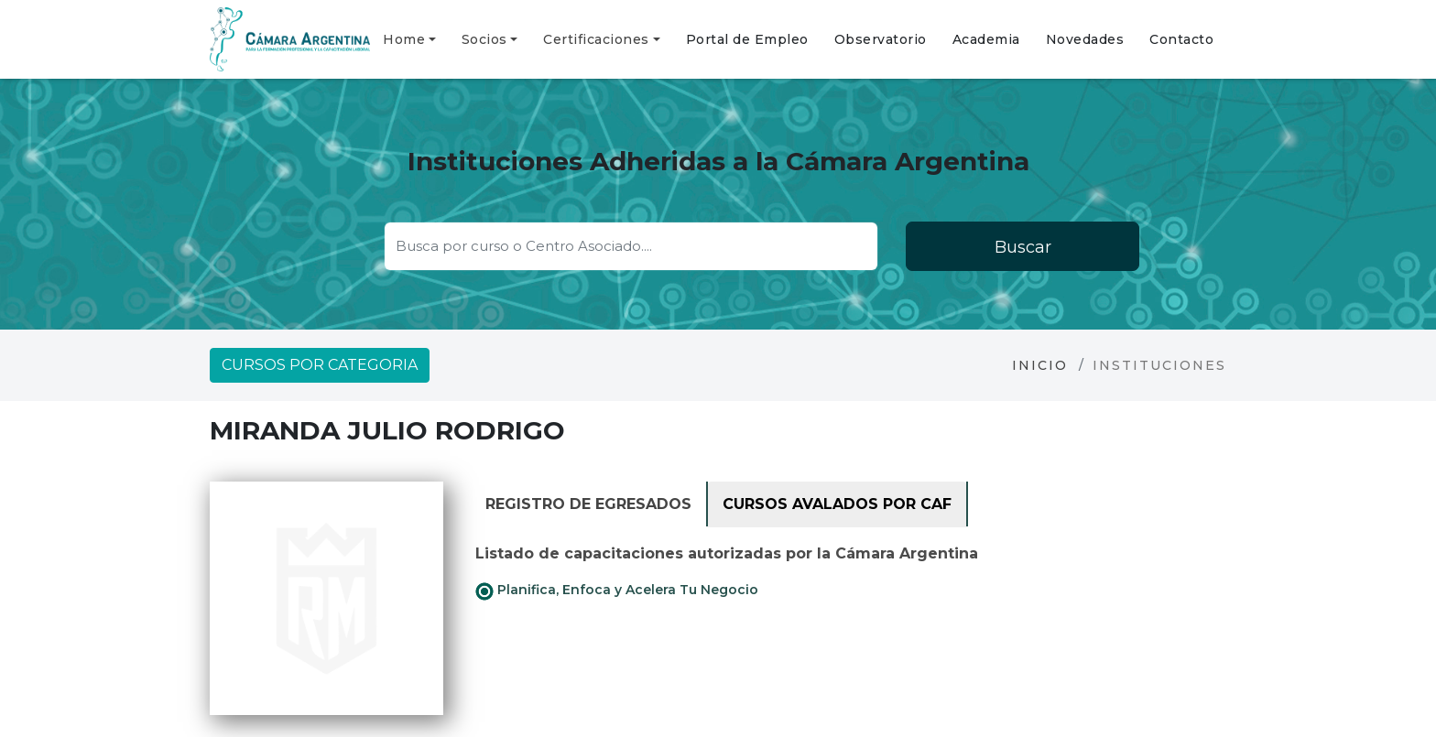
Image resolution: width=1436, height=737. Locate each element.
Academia (986, 39)
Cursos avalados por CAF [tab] (837, 504)
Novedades (1085, 39)
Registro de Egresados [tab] (588, 504)
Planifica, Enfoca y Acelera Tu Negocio (616, 590)
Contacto (1181, 39)
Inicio (1040, 365)
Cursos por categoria (320, 365)
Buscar (1023, 247)
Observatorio (880, 39)
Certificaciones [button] (596, 39)
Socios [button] (484, 39)
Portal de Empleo (747, 39)
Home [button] (404, 39)
